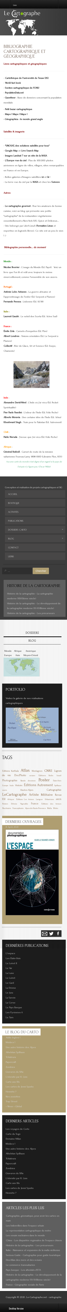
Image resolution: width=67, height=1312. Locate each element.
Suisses (55, 182)
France (34, 803)
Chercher (41, 571)
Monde (8, 651)
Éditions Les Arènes (25, 799)
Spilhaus (57, 785)
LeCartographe (14, 794)
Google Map (11, 150)
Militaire (47, 795)
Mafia (49, 808)
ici (43, 177)
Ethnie (14, 804)
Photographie (9, 780)
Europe (8, 655)
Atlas (25, 770)
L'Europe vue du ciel (15, 160)
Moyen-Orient (31, 655)
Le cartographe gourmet (18, 206)
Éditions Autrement (38, 785)
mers (4, 790)
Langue (39, 799)
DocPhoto (20, 775)
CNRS (48, 771)
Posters (5, 804)
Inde (12, 785)
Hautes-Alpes (26, 790)
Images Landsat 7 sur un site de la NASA (26, 155)
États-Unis (57, 781)
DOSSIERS (32, 632)
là (48, 177)
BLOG (32, 640)
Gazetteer (10, 97)
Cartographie (54, 789)
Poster (44, 779)
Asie (17, 655)
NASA (35, 182)
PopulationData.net (14, 92)
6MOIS (58, 799)
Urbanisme (49, 799)
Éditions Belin (46, 775)
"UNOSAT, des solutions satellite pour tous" (27, 145)
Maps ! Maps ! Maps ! (16, 114)
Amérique (31, 651)
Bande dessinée (28, 781)
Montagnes (37, 771)
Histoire (19, 785)
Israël (59, 776)
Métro (55, 808)
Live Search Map (30, 150)
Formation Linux (45, 225)
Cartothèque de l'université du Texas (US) (27, 78)
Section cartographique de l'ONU (22, 87)
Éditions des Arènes (51, 804)
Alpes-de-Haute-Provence (35, 808)
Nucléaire (6, 808)
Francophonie (18, 808)
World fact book (13, 83)
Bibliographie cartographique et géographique (25, 51)
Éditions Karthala (10, 771)
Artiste (34, 795)
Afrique (18, 651)
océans (32, 776)
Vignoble (24, 804)
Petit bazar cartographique (18, 109)
